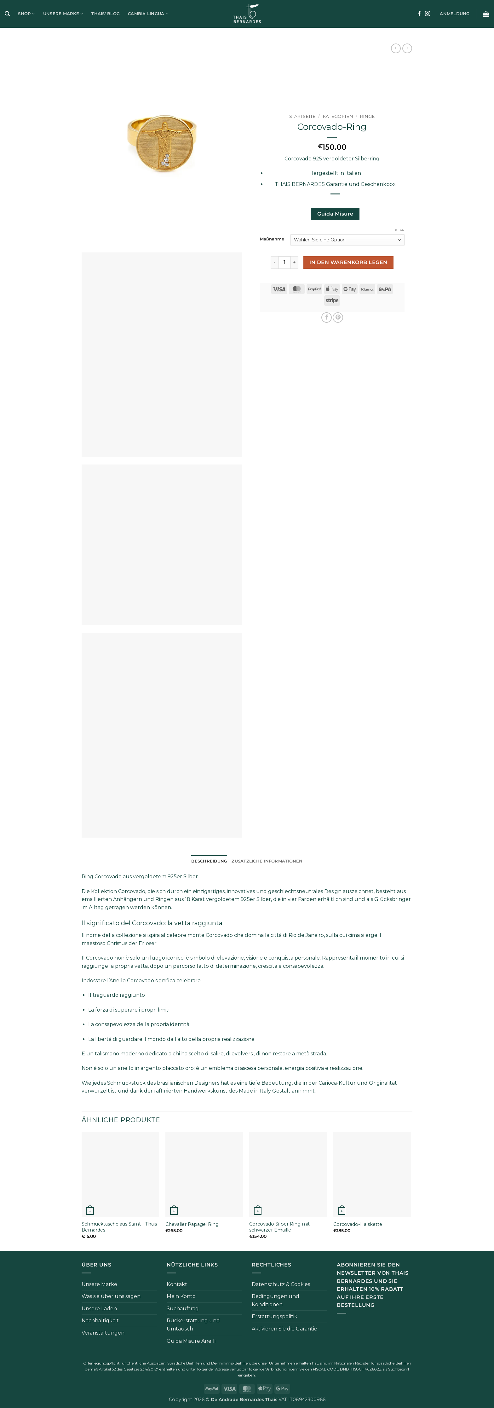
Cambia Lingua (148, 14)
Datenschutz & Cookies (281, 1284)
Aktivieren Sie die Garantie (284, 1329)
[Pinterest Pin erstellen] (338, 317)
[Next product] (396, 48)
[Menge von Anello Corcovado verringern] (274, 262)
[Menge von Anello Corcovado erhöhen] (294, 262)
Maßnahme (272, 239)
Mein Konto (181, 1296)
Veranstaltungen (103, 1333)
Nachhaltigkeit (100, 1321)
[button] (7, 14)
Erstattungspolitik (274, 1316)
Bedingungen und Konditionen (275, 1300)
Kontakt (177, 1284)
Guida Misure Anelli (191, 1341)
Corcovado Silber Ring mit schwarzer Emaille (279, 1227)
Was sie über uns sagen (111, 1296)
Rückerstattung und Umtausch (193, 1325)
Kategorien (338, 116)
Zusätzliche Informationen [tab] (267, 861)
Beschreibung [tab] (209, 861)
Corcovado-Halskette (357, 1224)
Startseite (302, 116)
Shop (26, 14)
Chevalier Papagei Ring (192, 1224)
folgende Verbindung (268, 1369)
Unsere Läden (99, 1309)
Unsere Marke (63, 14)
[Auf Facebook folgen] (419, 14)
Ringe (367, 116)
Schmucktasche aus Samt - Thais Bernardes (119, 1227)
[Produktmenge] (284, 262)
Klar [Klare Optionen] (400, 230)
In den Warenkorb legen (348, 262)
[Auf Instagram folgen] (427, 14)
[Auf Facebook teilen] (326, 317)
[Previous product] (407, 48)
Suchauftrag (183, 1309)
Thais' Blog (105, 13)
